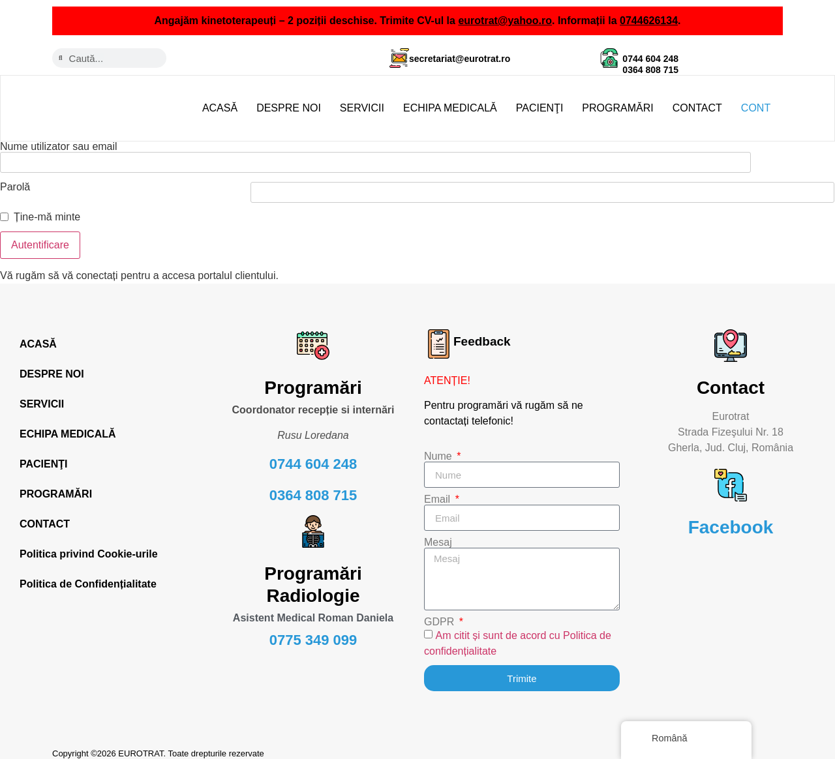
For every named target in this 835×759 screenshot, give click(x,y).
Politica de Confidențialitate (88, 573)
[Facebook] (730, 474)
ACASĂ (219, 107)
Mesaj (438, 532)
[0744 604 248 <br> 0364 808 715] (609, 58)
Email (438, 489)
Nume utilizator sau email (58, 146)
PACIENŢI (540, 107)
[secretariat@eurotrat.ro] (399, 58)
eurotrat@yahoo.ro (505, 20)
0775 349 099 (313, 629)
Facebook (731, 517)
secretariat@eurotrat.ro (459, 58)
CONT (755, 107)
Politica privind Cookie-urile (89, 543)
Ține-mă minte (47, 206)
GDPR (440, 611)
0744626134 (649, 20)
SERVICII (362, 107)
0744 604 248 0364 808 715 (650, 64)
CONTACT (697, 107)
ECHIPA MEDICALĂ (450, 107)
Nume (439, 446)
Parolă (15, 176)
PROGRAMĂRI (617, 107)
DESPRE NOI (288, 107)
